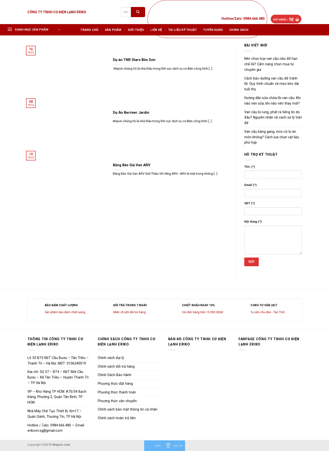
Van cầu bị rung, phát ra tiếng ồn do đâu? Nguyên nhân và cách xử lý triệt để (273, 117)
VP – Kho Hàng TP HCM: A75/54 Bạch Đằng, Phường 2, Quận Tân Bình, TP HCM (56, 397)
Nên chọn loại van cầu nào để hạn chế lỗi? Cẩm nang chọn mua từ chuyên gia (270, 64)
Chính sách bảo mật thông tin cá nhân (127, 409)
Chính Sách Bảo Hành (114, 375)
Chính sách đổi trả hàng (116, 366)
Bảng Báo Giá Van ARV (131, 165)
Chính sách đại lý (111, 358)
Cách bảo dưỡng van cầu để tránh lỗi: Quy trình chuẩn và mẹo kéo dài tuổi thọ (271, 83)
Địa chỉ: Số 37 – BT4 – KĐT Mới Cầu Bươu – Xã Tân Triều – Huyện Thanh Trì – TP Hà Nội (58, 377)
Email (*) (250, 185)
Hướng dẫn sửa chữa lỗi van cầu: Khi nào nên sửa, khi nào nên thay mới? (272, 100)
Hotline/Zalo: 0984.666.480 (242, 18)
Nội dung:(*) (253, 221)
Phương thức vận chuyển (117, 401)
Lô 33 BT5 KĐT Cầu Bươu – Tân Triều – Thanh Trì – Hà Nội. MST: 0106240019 (58, 360)
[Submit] (138, 12)
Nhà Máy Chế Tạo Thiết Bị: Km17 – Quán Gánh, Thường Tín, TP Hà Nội (54, 413)
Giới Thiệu (136, 30)
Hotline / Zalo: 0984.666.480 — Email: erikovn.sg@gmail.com (56, 428)
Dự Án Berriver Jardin (131, 112)
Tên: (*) (249, 166)
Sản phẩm (113, 30)
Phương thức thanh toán (117, 392)
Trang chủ (89, 30)
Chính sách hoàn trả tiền (117, 418)
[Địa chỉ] (174, 445)
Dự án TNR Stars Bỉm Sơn (134, 60)
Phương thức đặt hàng (115, 383)
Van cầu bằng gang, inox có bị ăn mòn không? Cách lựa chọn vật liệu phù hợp (271, 137)
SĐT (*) (249, 203)
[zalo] (153, 445)
